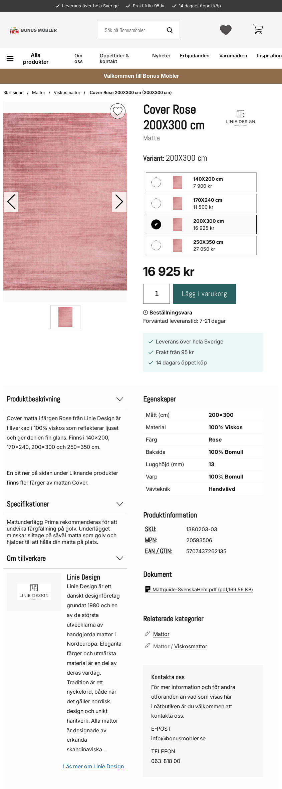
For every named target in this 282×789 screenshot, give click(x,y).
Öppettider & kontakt (114, 58)
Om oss (78, 58)
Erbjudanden (195, 55)
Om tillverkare (65, 558)
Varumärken (233, 55)
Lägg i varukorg (204, 293)
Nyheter (161, 55)
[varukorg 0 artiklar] (257, 30)
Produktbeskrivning (65, 399)
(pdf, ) (199, 589)
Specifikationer (65, 504)
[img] (117, 111)
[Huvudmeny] (29, 58)
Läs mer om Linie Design (93, 766)
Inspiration (269, 55)
